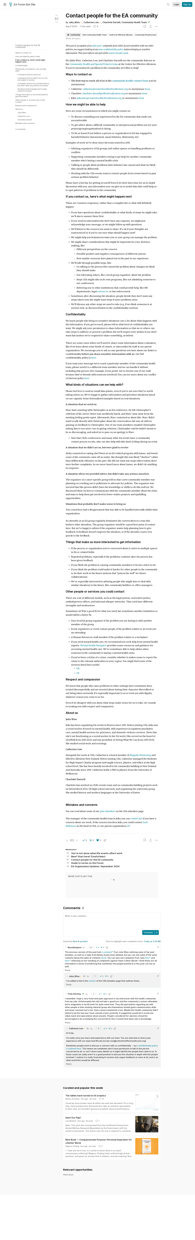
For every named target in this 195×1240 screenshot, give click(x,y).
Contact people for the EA (112, 15)
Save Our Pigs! (73, 1117)
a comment (106, 952)
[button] (85, 840)
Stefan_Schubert (72, 1099)
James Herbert (76, 1187)
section (92, 981)
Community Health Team (134, 22)
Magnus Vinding (72, 1146)
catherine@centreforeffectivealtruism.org (105, 89)
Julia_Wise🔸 (75, 22)
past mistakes (107, 811)
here (103, 958)
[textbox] (111, 921)
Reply (67, 970)
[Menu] (5, 4)
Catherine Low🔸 (92, 22)
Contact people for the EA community (27, 46)
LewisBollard (70, 1121)
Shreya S (73, 1196)
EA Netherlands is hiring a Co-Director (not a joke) (96, 1184)
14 (101, 1099)
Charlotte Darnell (111, 22)
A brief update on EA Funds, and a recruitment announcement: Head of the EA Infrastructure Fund (122, 1176)
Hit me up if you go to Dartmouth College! (92, 1192)
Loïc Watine (75, 1179)
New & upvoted (80, 941)
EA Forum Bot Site (22, 4)
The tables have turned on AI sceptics (85, 1095)
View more (68, 1201)
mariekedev (88, 1187)
